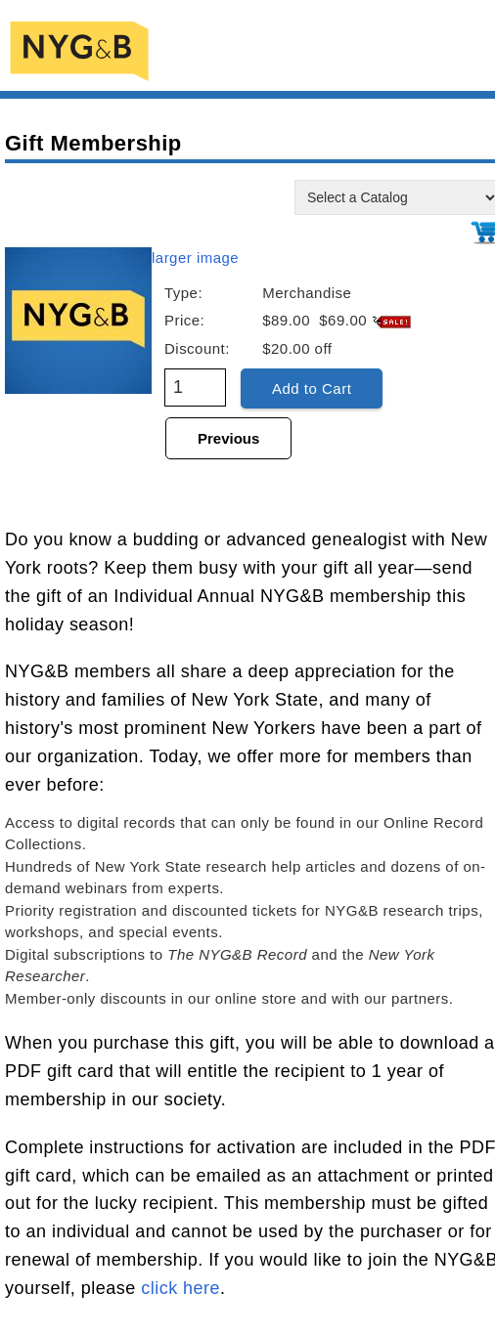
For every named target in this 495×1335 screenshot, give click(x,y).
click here (180, 1288)
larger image (195, 257)
